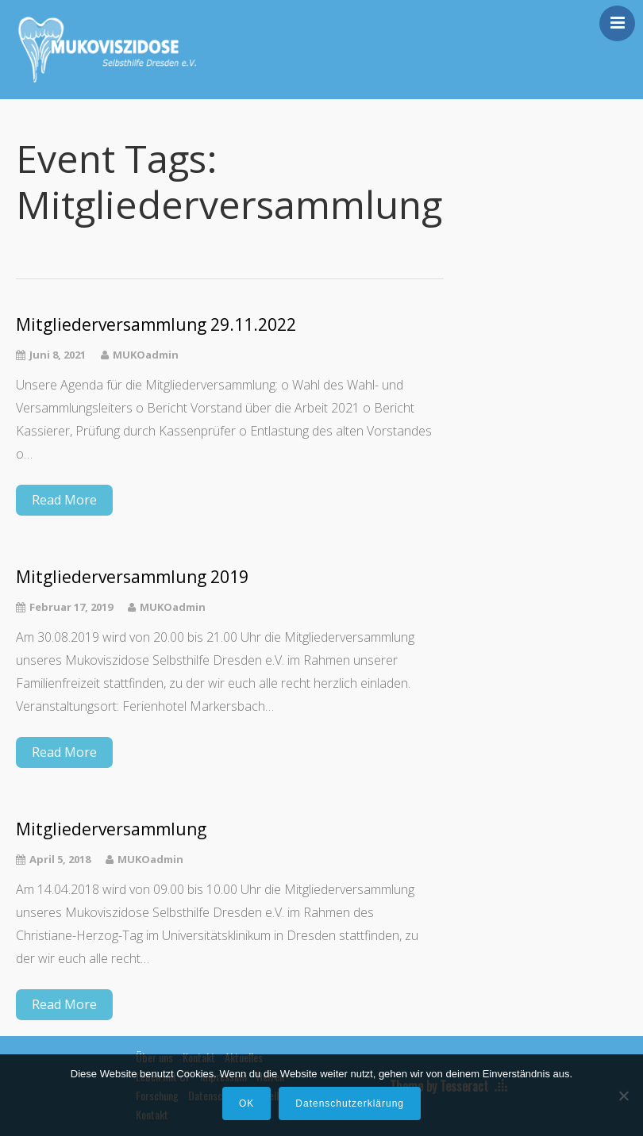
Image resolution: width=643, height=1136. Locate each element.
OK (246, 1103)
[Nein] (623, 1095)
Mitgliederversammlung (111, 829)
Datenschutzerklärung (349, 1103)
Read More (64, 500)
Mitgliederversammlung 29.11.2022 (156, 325)
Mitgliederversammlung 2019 (132, 577)
